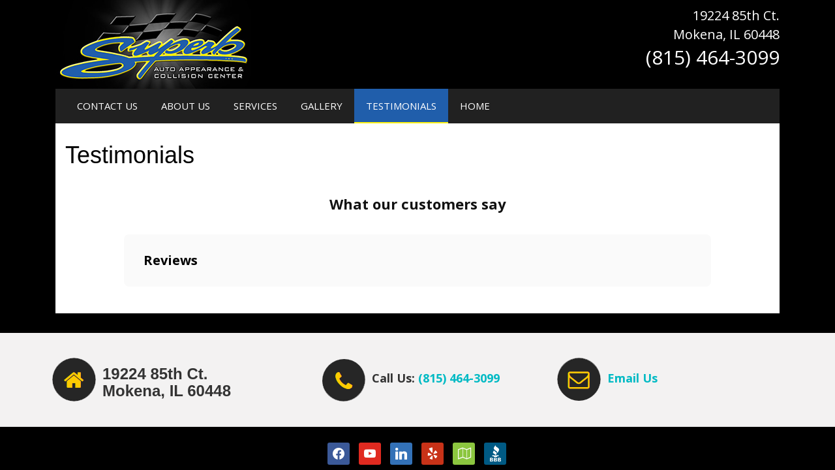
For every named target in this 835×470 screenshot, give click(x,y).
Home (475, 105)
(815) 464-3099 (459, 378)
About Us (185, 105)
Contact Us (107, 105)
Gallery (321, 105)
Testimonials (401, 105)
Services (255, 105)
